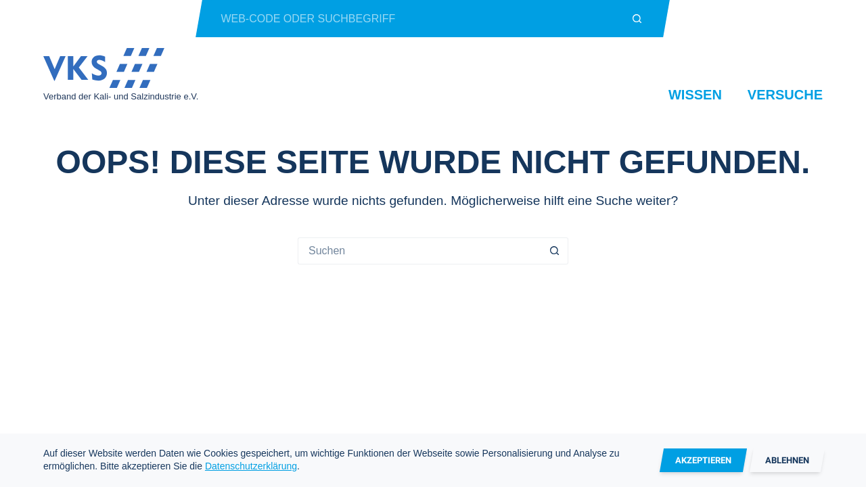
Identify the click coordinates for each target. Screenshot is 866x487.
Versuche (785, 94)
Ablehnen (787, 460)
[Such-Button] (637, 18)
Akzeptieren (703, 460)
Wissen (695, 94)
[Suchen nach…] (414, 18)
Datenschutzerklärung (251, 466)
